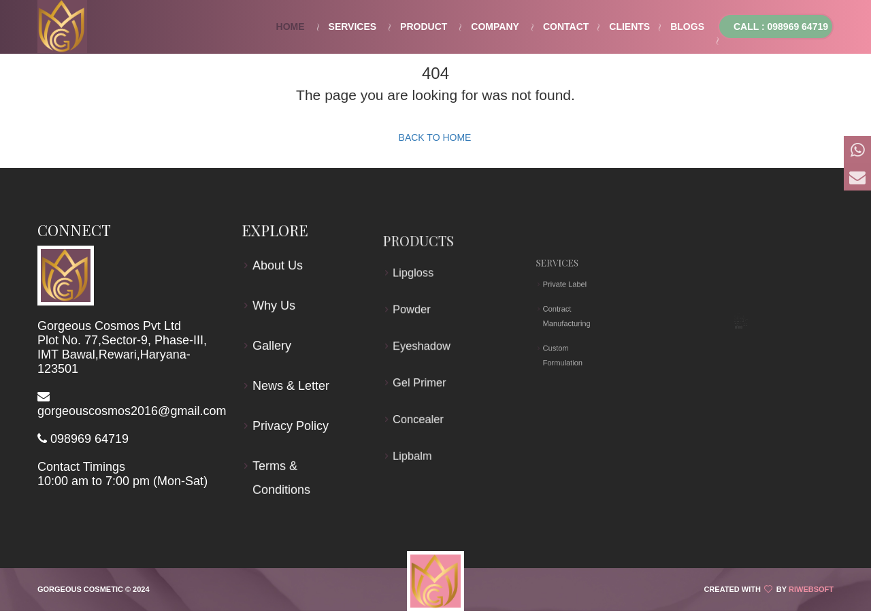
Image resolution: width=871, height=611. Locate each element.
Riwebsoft (811, 589)
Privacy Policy (291, 424)
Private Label (568, 300)
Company (495, 26)
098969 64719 (89, 439)
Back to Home (435, 137)
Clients (629, 26)
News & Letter (291, 385)
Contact (566, 26)
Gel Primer (421, 379)
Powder (414, 315)
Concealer (420, 410)
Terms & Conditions (282, 475)
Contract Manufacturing (569, 315)
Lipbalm (415, 442)
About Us (278, 268)
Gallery (273, 346)
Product (423, 26)
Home (290, 26)
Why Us (274, 307)
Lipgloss (415, 283)
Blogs (687, 26)
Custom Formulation (567, 334)
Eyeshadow (423, 347)
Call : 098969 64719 (781, 26)
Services (353, 26)
